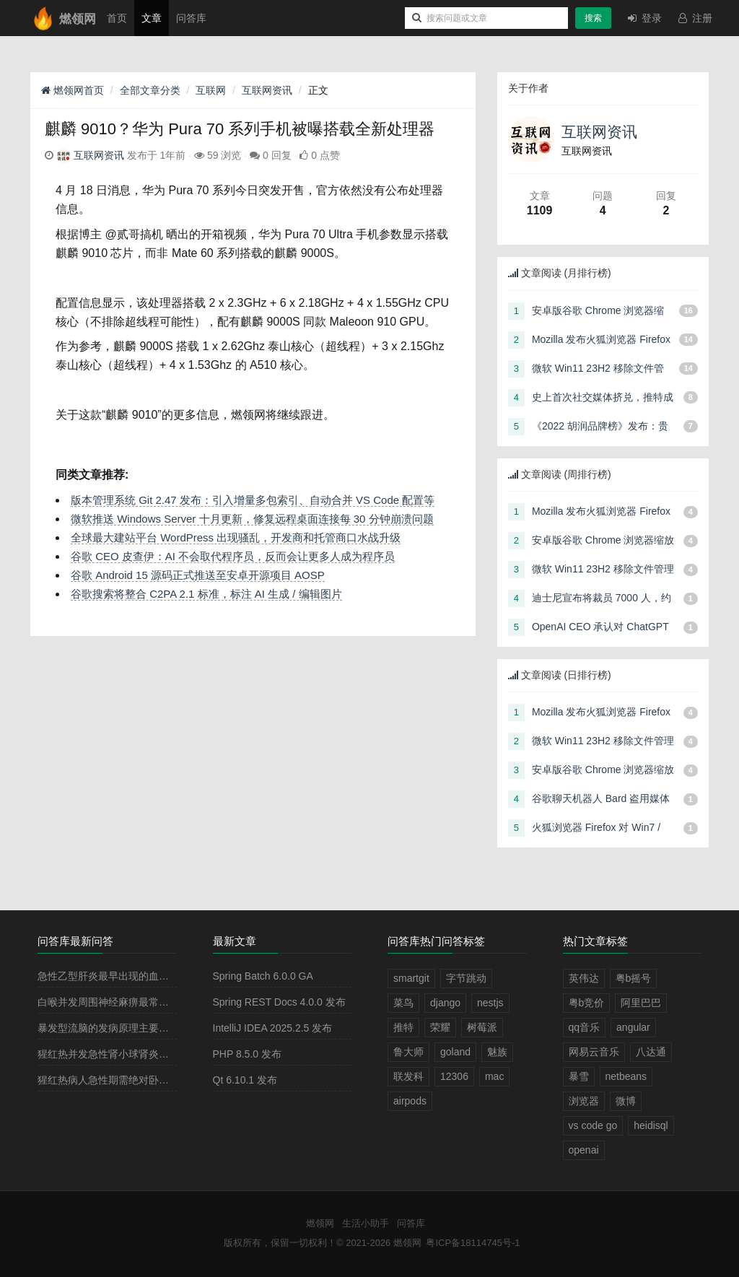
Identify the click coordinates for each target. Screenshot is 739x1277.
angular (633, 1027)
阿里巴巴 (641, 1002)
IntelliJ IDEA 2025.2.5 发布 (273, 1028)
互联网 (211, 90)
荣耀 (440, 1027)
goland (455, 1052)
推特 (403, 1027)
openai (584, 1150)
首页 (117, 18)
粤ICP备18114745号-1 (473, 1242)
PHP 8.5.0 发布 (247, 1054)
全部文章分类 (150, 90)
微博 (626, 1101)
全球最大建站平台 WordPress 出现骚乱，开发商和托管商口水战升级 (236, 537)
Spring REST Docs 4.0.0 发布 (279, 1002)
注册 (694, 18)
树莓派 (482, 1027)
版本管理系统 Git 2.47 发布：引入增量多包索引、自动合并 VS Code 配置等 (252, 500)
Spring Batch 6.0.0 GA (263, 976)
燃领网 (320, 1223)
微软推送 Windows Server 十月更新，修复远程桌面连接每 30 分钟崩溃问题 (252, 519)
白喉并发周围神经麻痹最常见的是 (113, 1002)
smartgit (411, 978)
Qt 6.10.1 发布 (245, 1080)
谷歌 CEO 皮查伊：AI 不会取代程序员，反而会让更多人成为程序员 (233, 556)
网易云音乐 (594, 1052)
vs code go (593, 1125)
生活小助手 (365, 1223)
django (445, 1002)
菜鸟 (403, 1002)
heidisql (651, 1125)
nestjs (490, 1002)
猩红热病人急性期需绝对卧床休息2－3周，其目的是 (154, 1080)
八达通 (651, 1052)
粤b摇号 (634, 978)
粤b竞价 (587, 1002)
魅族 (497, 1052)
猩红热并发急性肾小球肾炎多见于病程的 (128, 1054)
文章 (151, 18)
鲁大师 (408, 1052)
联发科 (408, 1076)
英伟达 (584, 978)
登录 (644, 18)
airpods (410, 1101)
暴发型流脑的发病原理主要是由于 (113, 1028)
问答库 (191, 18)
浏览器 (584, 1101)
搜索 (593, 18)
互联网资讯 (267, 90)
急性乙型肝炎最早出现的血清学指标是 (123, 976)
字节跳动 (466, 978)
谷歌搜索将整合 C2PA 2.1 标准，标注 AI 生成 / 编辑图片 (206, 594)
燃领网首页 (72, 90)
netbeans (626, 1076)
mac (494, 1076)
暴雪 (579, 1076)
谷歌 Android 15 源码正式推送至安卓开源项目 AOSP (198, 575)
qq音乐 (584, 1027)
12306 (454, 1076)
